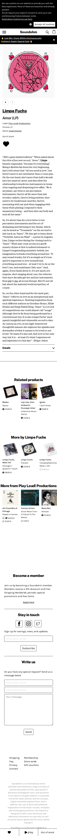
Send (28, 732)
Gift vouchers (31, 765)
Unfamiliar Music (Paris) (29, 412)
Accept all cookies (44, 24)
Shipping (14, 757)
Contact (13, 768)
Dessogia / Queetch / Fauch (9, 467)
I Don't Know (45, 405)
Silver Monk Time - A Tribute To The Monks (29, 514)
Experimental (15, 131)
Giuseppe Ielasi (28, 408)
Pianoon (24, 463)
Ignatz (42, 402)
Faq (11, 761)
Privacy (13, 765)
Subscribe (28, 648)
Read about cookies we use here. (17, 19)
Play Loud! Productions (19, 123)
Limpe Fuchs (14, 110)
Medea (5, 402)
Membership (31, 757)
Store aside (30, 761)
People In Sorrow (9, 514)
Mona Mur (46, 508)
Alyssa (5, 405)
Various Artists (28, 508)
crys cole (25, 402)
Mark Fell (6, 462)
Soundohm (28, 32)
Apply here (28, 602)
